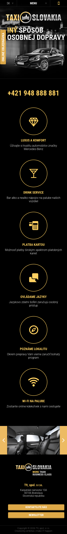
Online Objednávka (3, 47)
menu (33, 3)
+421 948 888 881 (33, 93)
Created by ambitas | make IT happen (33, 531)
